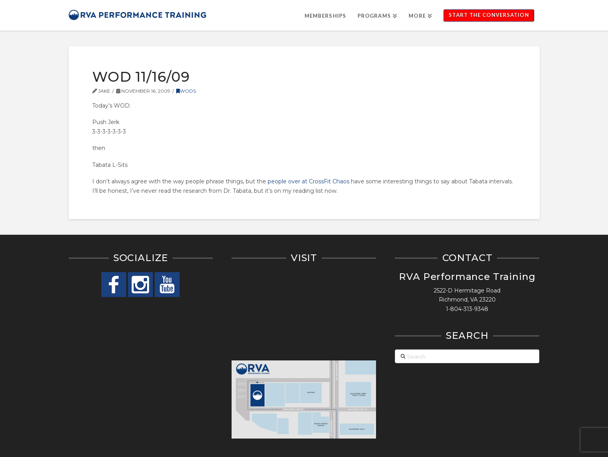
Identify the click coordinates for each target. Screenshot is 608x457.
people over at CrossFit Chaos (308, 181)
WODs (186, 91)
